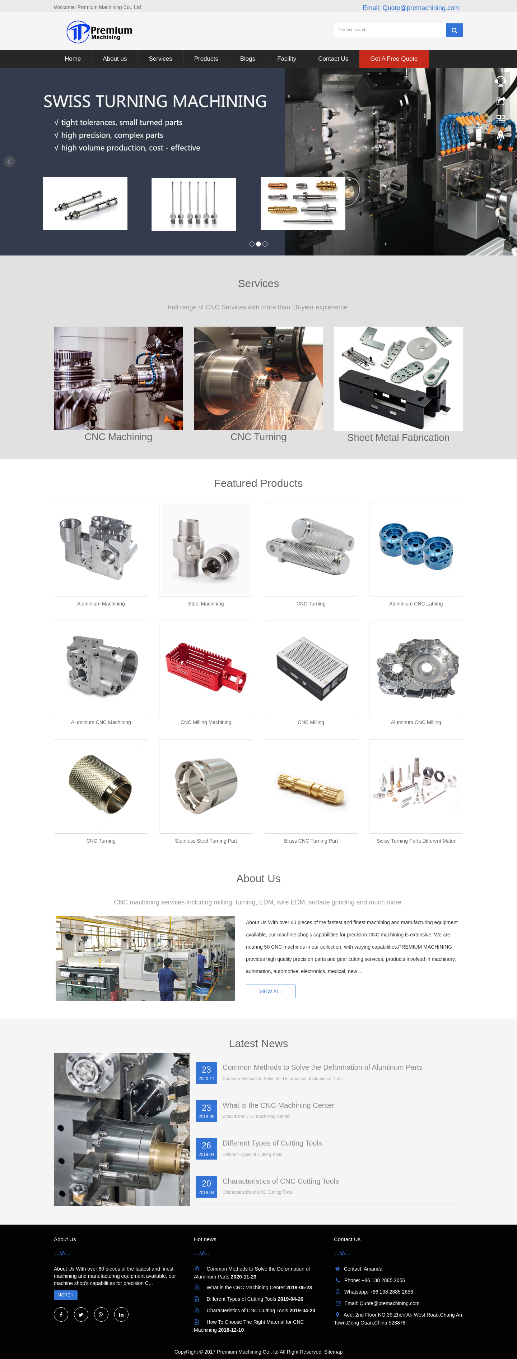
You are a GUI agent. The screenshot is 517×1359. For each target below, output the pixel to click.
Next (507, 161)
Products (206, 58)
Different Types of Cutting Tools (272, 1143)
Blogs (248, 58)
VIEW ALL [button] (270, 991)
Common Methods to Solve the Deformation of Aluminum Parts (323, 1067)
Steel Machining (206, 604)
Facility (286, 58)
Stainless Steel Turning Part (206, 841)
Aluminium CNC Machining (101, 722)
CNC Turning (311, 604)
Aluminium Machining (101, 604)
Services (160, 58)
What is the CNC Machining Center (278, 1105)
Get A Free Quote (394, 58)
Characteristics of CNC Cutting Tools (281, 1181)
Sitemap (333, 1352)
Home (73, 58)
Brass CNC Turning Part (311, 841)
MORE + (65, 1295)
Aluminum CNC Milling (416, 722)
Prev (9, 161)
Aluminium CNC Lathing (416, 604)
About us (115, 58)
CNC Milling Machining (206, 722)
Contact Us (333, 58)
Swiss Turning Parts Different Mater (416, 841)
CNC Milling (311, 722)
